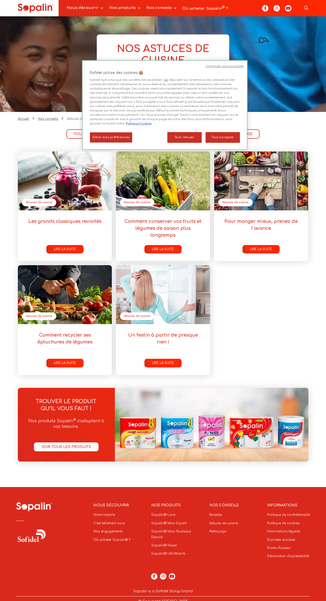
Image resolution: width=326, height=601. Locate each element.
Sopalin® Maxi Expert (168, 523)
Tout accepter (222, 137)
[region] (165, 105)
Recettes (215, 515)
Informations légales (283, 531)
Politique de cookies (283, 523)
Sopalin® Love (163, 515)
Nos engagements (108, 531)
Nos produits (122, 8)
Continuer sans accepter (225, 66)
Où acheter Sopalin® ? (111, 540)
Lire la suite (65, 249)
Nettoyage (217, 531)
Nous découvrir (83, 8)
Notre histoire (104, 515)
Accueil (23, 119)
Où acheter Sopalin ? (205, 8)
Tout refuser (184, 137)
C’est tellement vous (109, 523)
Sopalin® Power (164, 545)
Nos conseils (159, 8)
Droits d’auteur (279, 548)
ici (165, 80)
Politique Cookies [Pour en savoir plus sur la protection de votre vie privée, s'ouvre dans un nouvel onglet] (139, 123)
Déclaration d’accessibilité (288, 556)
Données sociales (281, 540)
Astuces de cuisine (39, 202)
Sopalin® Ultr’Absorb (168, 553)
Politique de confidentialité (288, 515)
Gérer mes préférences (111, 137)
